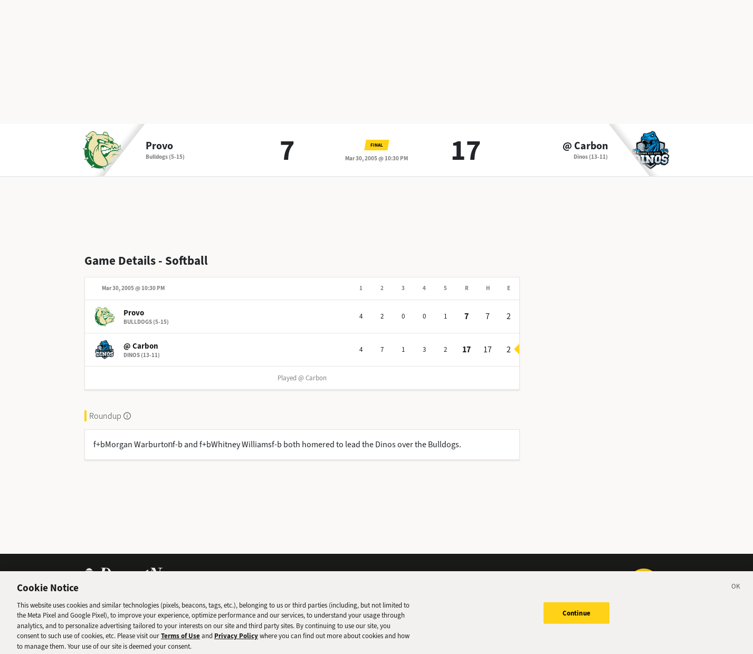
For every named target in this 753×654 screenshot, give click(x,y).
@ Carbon (585, 146)
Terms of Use (180, 640)
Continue (576, 616)
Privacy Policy (236, 640)
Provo (159, 146)
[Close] (736, 591)
